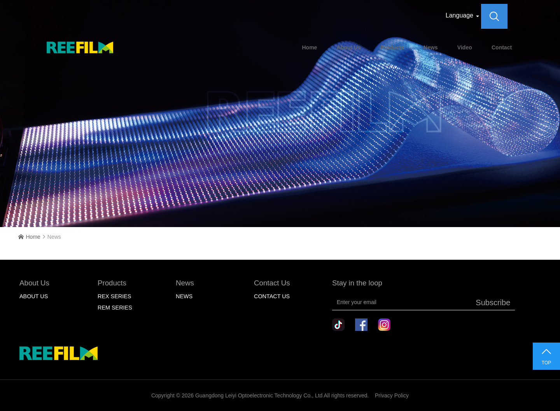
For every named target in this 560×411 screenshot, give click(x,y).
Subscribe (493, 302)
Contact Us (272, 296)
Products (392, 47)
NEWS (184, 296)
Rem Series (115, 307)
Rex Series (114, 296)
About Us (349, 47)
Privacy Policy (392, 395)
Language (459, 15)
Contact (502, 47)
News (431, 47)
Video (464, 47)
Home (309, 47)
